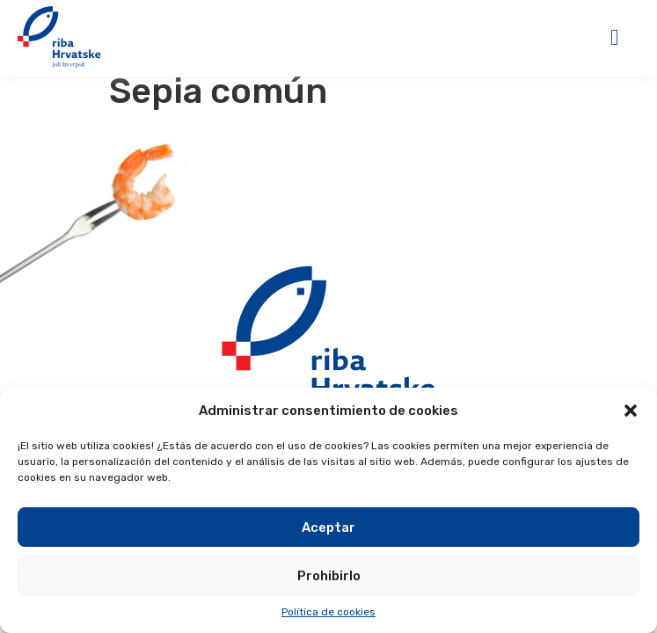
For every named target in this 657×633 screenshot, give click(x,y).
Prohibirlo (329, 576)
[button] (630, 410)
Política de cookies (328, 612)
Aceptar (328, 527)
